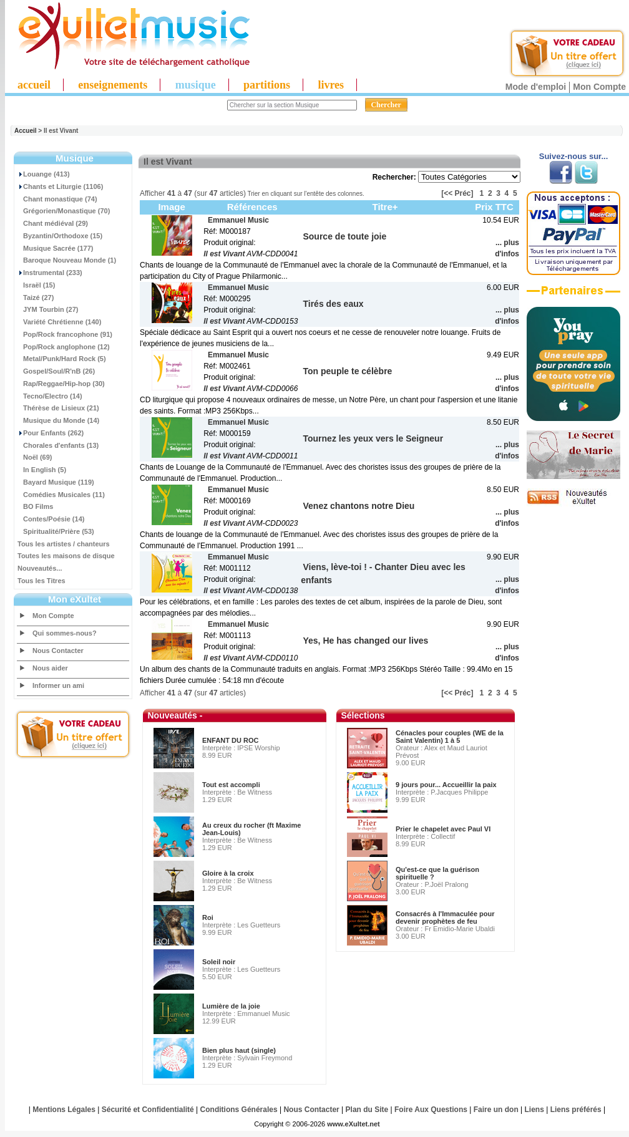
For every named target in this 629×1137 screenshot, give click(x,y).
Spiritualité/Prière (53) (55, 531)
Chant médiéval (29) (52, 223)
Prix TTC (494, 206)
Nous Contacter (58, 650)
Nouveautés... (39, 568)
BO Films (35, 506)
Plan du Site (367, 1109)
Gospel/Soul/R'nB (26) (56, 371)
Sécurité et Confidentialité (148, 1109)
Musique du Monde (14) (58, 420)
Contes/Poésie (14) (50, 519)
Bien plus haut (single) (239, 1050)
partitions (266, 85)
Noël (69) (34, 457)
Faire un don (496, 1109)
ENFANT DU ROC (230, 740)
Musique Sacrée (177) (55, 248)
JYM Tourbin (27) (47, 309)
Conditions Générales (239, 1109)
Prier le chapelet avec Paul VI (443, 829)
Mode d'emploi (535, 87)
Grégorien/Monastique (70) (63, 211)
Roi (207, 917)
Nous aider (50, 668)
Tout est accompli (231, 784)
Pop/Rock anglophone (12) (63, 347)
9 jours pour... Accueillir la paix (446, 784)
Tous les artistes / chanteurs (63, 544)
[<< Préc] (457, 193)
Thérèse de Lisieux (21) (58, 408)
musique (195, 85)
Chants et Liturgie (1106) (60, 186)
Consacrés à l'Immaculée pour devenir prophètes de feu (445, 917)
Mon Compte (599, 87)
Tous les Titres (41, 580)
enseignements (112, 85)
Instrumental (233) (49, 272)
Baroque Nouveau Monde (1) (66, 260)
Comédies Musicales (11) (61, 494)
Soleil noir (218, 961)
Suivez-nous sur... (573, 156)
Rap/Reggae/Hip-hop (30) (61, 383)
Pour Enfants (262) (50, 433)
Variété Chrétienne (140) (59, 322)
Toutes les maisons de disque (66, 555)
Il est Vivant (224, 253)
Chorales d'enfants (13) (58, 445)
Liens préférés (576, 1109)
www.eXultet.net (353, 1124)
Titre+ (385, 206)
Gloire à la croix (228, 873)
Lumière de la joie (231, 1006)
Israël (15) (36, 285)
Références (252, 206)
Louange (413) (43, 174)
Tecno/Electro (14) (49, 396)
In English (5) (41, 469)
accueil (34, 85)
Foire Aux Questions (430, 1109)
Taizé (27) (35, 297)
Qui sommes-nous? (64, 633)
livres (331, 85)
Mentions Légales (63, 1109)
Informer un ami (58, 685)
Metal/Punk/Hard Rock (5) (61, 358)
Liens (534, 1109)
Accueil (25, 130)
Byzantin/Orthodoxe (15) (59, 235)
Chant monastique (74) (57, 199)
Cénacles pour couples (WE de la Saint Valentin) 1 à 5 (450, 736)
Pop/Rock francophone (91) (64, 334)
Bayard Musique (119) (55, 482)
